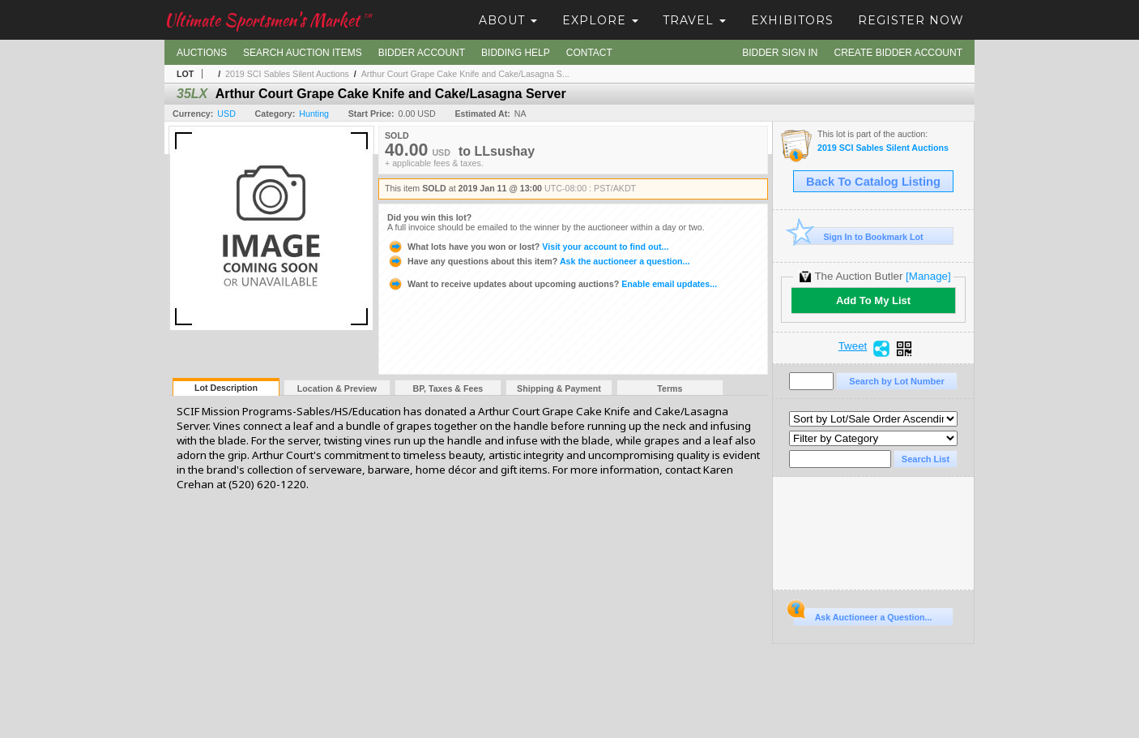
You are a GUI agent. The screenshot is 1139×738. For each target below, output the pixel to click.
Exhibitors (792, 20)
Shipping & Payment (559, 388)
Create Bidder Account (898, 52)
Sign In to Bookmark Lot (858, 236)
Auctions (202, 52)
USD (226, 113)
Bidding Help (515, 52)
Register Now (911, 20)
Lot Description (226, 388)
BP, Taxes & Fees (448, 388)
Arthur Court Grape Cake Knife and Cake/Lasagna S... (465, 74)
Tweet (853, 346)
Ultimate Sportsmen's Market (268, 20)
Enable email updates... (552, 284)
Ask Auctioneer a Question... (862, 614)
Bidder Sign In (779, 52)
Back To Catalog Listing (873, 181)
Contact (589, 52)
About (508, 20)
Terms (669, 388)
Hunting (314, 113)
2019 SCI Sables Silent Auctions (287, 74)
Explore (600, 20)
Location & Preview (337, 388)
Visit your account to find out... (527, 246)
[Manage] (927, 276)
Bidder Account (421, 52)
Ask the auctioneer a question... (538, 261)
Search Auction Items (302, 52)
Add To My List (873, 300)
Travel (694, 20)
